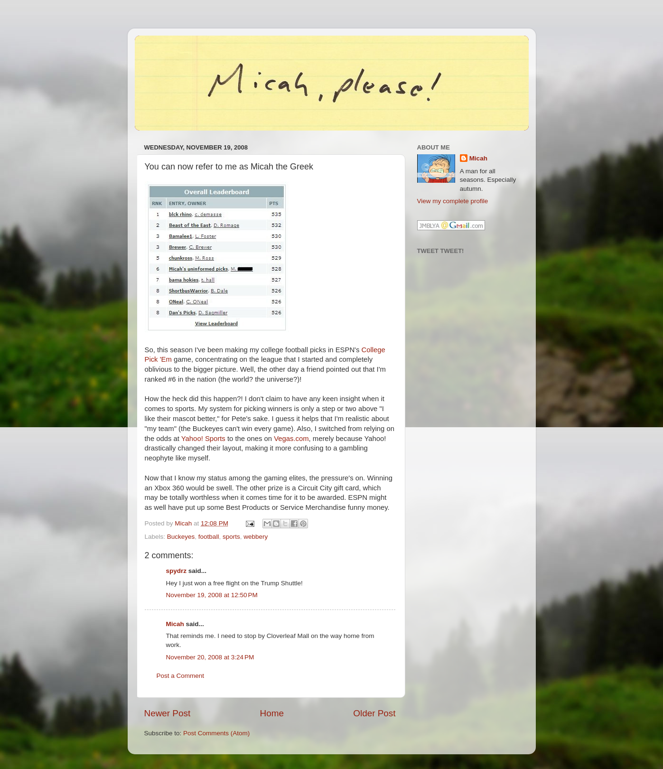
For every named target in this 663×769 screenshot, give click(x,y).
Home (272, 713)
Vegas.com (291, 438)
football (208, 536)
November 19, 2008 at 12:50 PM (212, 595)
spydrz (176, 570)
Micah (175, 624)
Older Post (374, 713)
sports (231, 536)
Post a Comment (181, 675)
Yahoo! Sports (203, 438)
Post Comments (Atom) (216, 733)
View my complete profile (452, 201)
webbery (255, 536)
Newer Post (167, 713)
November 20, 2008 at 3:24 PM (210, 657)
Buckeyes (181, 536)
